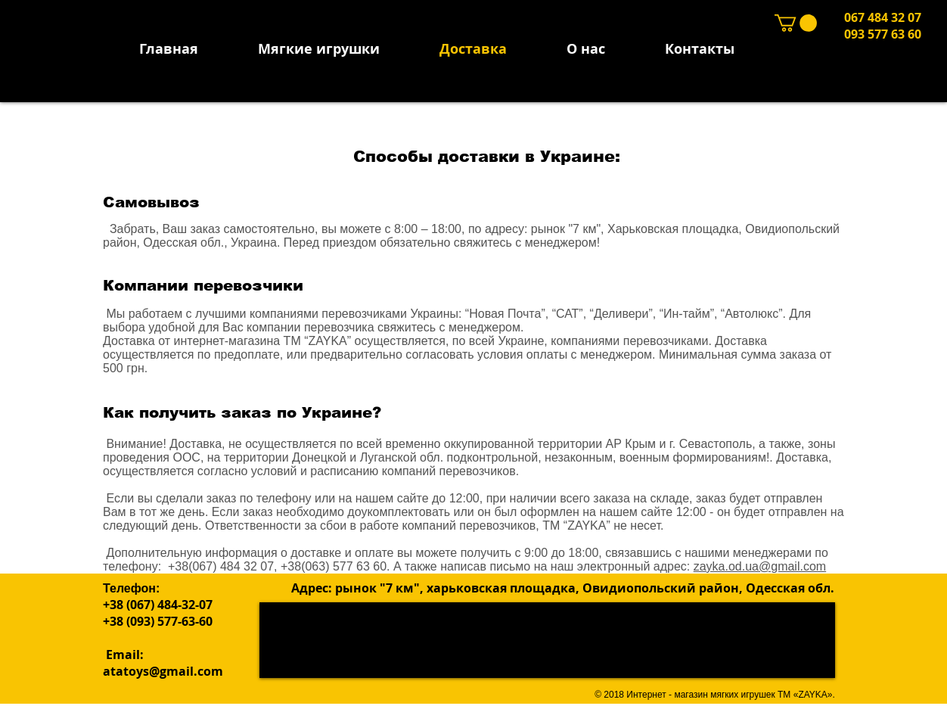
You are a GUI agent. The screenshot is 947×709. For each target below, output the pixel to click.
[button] (796, 23)
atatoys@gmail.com (163, 671)
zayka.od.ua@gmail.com (760, 566)
